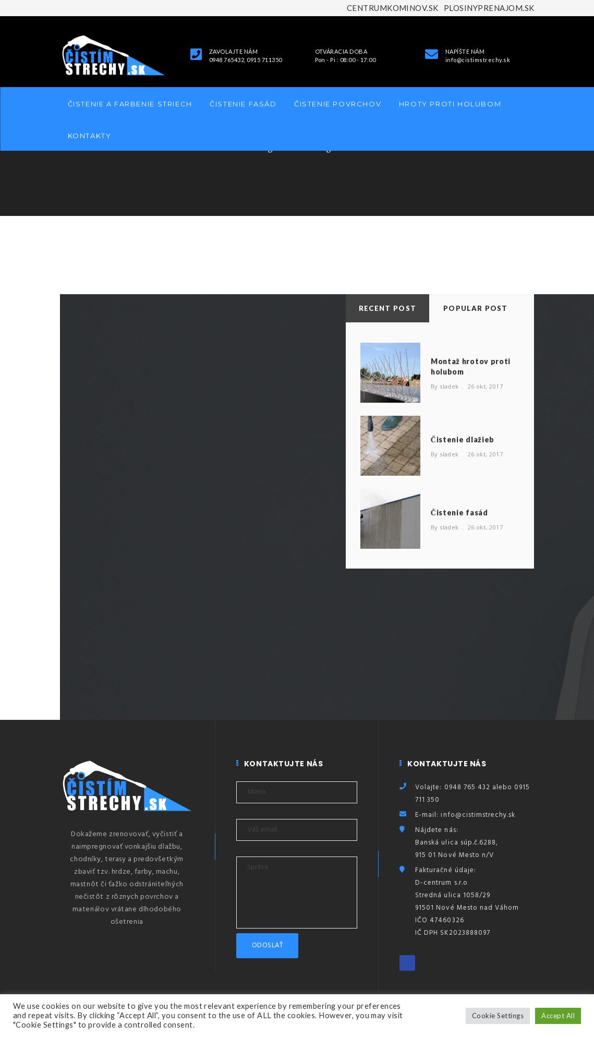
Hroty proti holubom (450, 104)
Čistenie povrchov (337, 104)
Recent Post (387, 308)
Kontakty (90, 135)
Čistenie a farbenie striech (130, 104)
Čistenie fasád (243, 104)
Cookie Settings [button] (498, 1015)
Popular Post (475, 308)
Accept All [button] (558, 1015)
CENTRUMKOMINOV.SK (393, 8)
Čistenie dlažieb (462, 439)
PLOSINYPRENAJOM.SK (489, 8)
